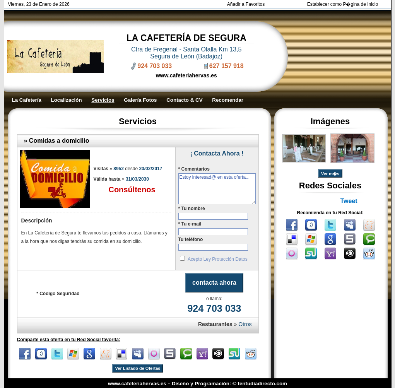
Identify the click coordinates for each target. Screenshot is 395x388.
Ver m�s (330, 173)
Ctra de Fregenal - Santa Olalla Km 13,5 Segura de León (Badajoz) (186, 53)
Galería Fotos (140, 100)
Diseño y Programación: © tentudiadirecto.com (229, 383)
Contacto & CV (184, 100)
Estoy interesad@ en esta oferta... (217, 188)
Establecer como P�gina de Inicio (342, 4)
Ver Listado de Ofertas (138, 368)
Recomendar (227, 100)
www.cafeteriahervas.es (186, 75)
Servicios (102, 100)
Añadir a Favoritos (246, 4)
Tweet (348, 201)
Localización (66, 100)
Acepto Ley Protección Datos (218, 259)
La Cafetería (26, 100)
